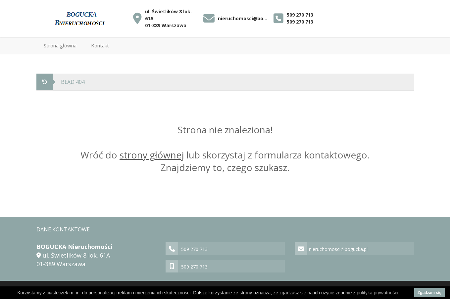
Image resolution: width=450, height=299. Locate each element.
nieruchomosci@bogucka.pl (244, 18)
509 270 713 (300, 15)
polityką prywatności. (378, 292)
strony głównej (152, 155)
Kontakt (100, 45)
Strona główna (60, 45)
